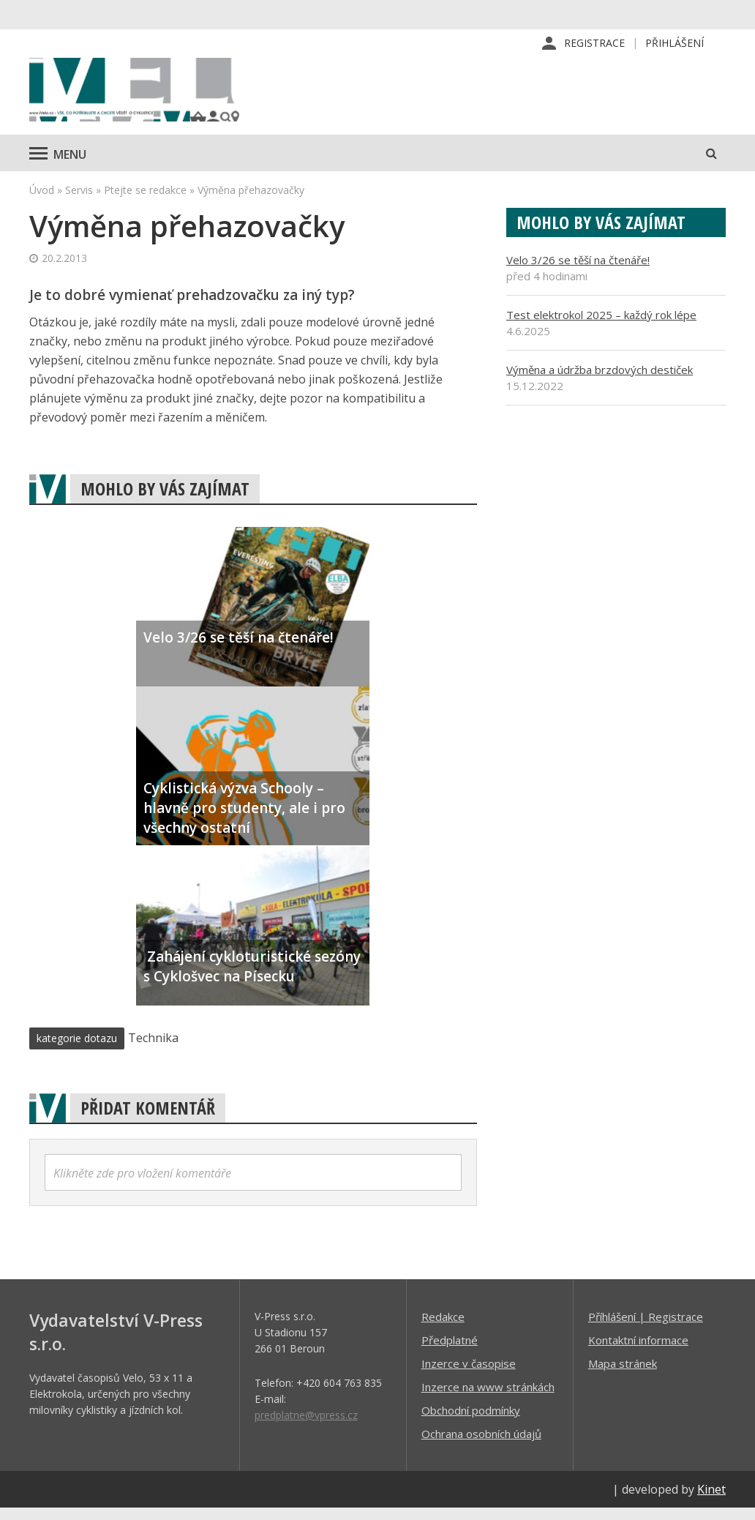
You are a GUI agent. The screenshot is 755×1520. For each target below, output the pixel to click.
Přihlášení (674, 43)
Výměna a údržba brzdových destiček (599, 381)
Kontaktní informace (638, 1351)
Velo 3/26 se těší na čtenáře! (578, 271)
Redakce (443, 1328)
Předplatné (449, 1351)
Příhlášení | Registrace (645, 1328)
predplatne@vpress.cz (306, 1427)
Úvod (41, 202)
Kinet (711, 1501)
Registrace (594, 43)
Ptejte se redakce (145, 202)
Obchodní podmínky (470, 1422)
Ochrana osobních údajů (481, 1445)
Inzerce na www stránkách (488, 1398)
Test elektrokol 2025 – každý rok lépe (601, 326)
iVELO (153, 96)
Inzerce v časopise (468, 1375)
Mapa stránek (622, 1375)
